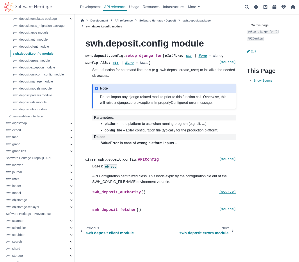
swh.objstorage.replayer (22, 207)
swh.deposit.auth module (30, 39)
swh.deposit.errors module (31, 60)
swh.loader (13, 186)
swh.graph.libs (16, 151)
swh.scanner (14, 221)
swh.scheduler (16, 228)
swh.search (14, 241)
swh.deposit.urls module (29, 102)
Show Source (263, 80)
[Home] (82, 20)
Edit (251, 51)
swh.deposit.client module (31, 46)
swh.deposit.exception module (34, 67)
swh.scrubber (15, 235)
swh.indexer (14, 165)
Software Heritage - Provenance (28, 213)
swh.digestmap (16, 123)
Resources (151, 7)
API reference (115, 7)
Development (90, 7)
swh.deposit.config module (33, 53)
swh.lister (12, 179)
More (192, 7)
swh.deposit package (196, 20)
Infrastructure (173, 7)
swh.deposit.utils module (30, 109)
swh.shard (13, 248)
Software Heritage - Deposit (157, 20)
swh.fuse (12, 137)
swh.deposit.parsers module (32, 95)
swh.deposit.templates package (35, 18)
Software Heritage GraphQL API (28, 158)
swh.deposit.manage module (33, 81)
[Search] (246, 7)
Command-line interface (26, 116)
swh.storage (14, 255)
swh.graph (13, 144)
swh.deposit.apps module (30, 32)
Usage (134, 7)
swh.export (13, 130)
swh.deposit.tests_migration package (38, 25)
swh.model (13, 193)
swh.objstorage (16, 200)
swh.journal (14, 172)
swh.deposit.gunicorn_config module (38, 74)
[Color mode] (256, 7)
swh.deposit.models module (32, 88)
